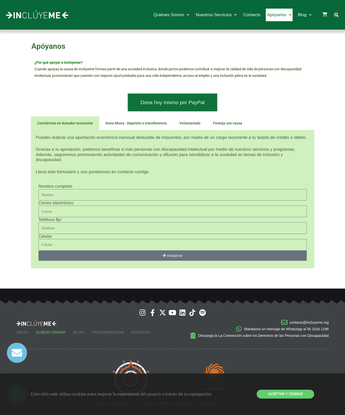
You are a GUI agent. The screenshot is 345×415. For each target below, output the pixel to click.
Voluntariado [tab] (189, 123)
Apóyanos (279, 15)
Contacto (251, 14)
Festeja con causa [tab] (227, 123)
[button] (336, 14)
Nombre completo (55, 186)
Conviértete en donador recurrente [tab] (65, 123)
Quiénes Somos (171, 15)
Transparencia (108, 332)
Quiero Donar (51, 332)
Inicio (22, 332)
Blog (305, 15)
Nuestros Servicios (216, 15)
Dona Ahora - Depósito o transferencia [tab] (136, 123)
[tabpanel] (172, 199)
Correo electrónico (56, 203)
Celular (45, 236)
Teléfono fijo (50, 219)
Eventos (141, 332)
